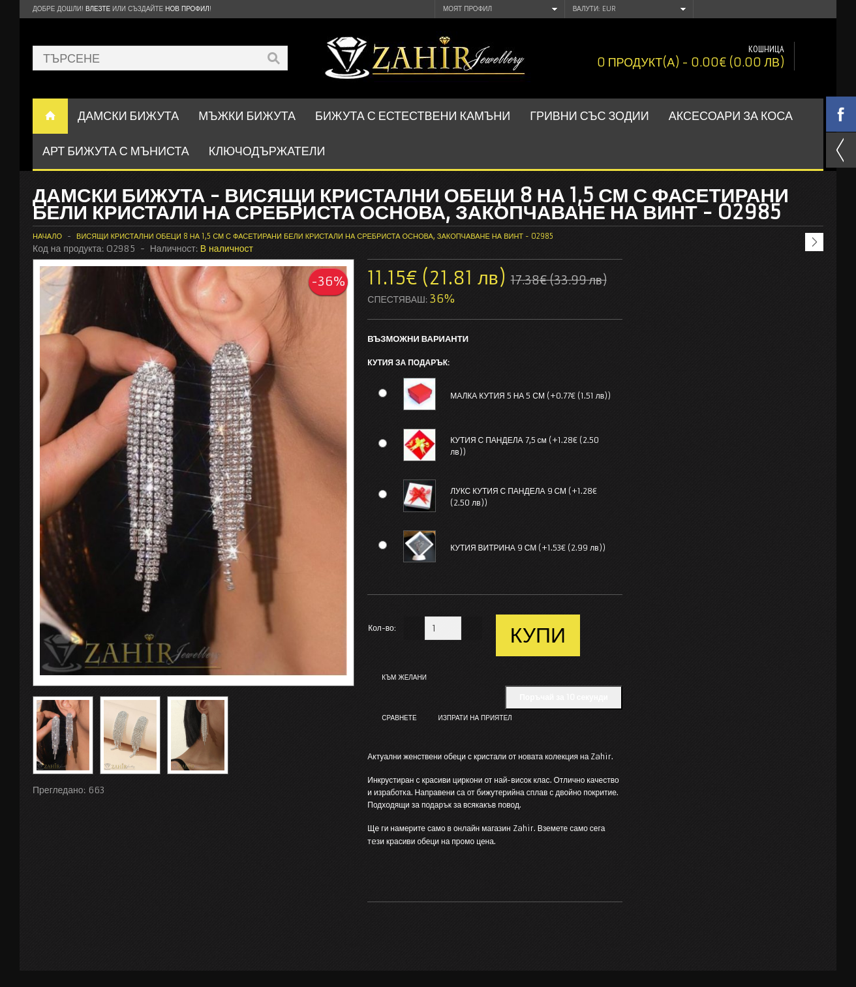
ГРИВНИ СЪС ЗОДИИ (589, 115)
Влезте (97, 9)
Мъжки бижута (247, 115)
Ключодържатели (267, 151)
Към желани (404, 677)
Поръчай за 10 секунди (563, 697)
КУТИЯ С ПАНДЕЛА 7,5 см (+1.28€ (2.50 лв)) (524, 446)
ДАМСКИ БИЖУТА (128, 115)
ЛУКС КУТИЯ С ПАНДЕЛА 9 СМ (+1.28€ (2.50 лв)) (523, 497)
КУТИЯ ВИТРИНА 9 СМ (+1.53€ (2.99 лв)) (527, 548)
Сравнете (399, 718)
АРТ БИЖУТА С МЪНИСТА (115, 151)
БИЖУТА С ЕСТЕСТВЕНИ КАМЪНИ (412, 115)
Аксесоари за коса (731, 115)
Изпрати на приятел (475, 718)
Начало (47, 236)
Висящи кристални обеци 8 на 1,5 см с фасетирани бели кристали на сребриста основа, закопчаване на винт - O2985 (314, 236)
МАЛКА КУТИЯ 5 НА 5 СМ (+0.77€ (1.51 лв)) (530, 396)
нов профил (187, 9)
